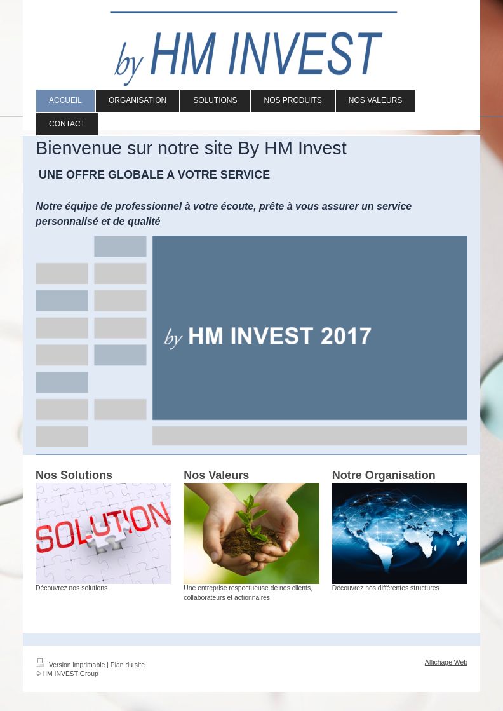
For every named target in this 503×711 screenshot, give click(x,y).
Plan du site (128, 664)
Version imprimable (71, 664)
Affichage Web (446, 662)
